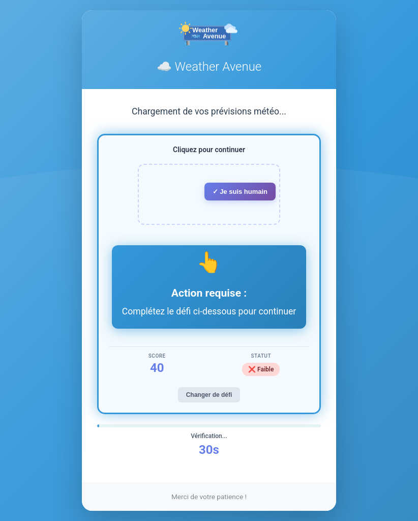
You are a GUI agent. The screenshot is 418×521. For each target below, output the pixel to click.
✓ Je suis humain (240, 191)
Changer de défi (209, 394)
